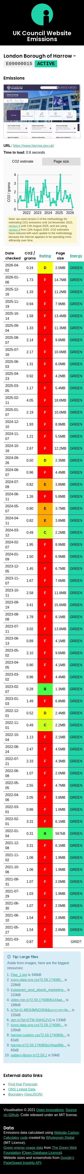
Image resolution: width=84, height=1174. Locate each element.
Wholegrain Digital (60, 1137)
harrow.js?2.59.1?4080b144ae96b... (38, 1045)
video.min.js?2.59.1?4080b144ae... (38, 1000)
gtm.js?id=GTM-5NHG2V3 (31, 1020)
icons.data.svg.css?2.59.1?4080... (37, 979)
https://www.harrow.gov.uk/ (33, 145)
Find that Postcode (22, 1084)
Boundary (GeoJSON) (25, 1094)
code (24, 1137)
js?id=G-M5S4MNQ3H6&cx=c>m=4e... (41, 1010)
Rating (45, 255)
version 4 (14, 229)
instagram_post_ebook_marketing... (38, 989)
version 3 (14, 225)
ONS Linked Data (22, 1089)
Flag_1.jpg (19, 974)
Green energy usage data (23, 1147)
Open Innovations (49, 1109)
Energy (76, 255)
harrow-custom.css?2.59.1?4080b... (38, 1035)
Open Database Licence (42, 1152)
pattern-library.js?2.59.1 (29, 1055)
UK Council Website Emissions (42, 36)
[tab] (22, 161)
